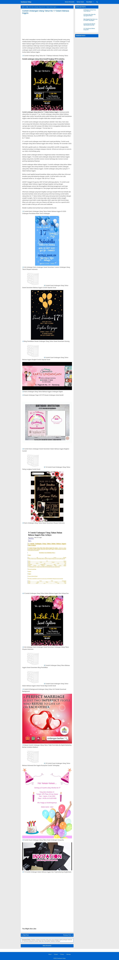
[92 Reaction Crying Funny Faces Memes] (79, 11)
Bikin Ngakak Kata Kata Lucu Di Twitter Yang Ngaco (90, 20)
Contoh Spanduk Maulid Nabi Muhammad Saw (89, 24)
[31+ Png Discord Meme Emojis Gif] (79, 30)
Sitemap (68, 954)
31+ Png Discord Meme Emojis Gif (89, 29)
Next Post (26, 935)
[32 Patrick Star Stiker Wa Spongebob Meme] (79, 16)
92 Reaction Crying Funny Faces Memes (90, 10)
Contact (56, 954)
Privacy (62, 954)
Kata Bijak (90, 2)
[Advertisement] (47, 26)
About (49, 954)
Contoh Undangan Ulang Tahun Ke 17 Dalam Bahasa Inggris (45, 12)
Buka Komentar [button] (47, 945)
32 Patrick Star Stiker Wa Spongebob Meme (90, 15)
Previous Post (67, 935)
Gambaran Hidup (26, 2)
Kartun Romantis (69, 2)
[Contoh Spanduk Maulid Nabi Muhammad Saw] (79, 25)
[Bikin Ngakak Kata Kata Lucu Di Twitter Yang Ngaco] (79, 21)
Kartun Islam (80, 2)
